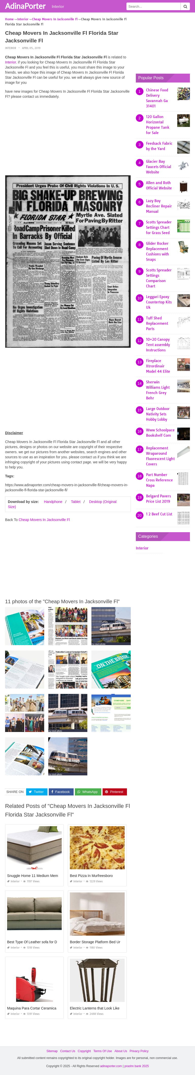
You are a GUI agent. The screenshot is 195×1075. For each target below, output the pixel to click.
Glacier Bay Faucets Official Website (158, 166)
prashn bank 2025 (136, 1066)
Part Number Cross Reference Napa (159, 480)
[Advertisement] (68, 138)
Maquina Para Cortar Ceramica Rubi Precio (41, 1008)
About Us (121, 1051)
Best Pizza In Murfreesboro (91, 876)
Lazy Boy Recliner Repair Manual (159, 206)
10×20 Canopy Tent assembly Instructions (158, 344)
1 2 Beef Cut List (159, 514)
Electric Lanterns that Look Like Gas (98, 1008)
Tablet (75, 502)
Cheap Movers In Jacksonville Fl (44, 520)
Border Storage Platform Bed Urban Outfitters (105, 942)
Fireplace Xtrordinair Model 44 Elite (158, 366)
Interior (58, 6)
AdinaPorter (25, 5)
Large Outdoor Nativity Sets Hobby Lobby (158, 414)
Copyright (84, 1051)
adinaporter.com (111, 1066)
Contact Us (67, 1051)
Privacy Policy (139, 1051)
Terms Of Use (102, 1051)
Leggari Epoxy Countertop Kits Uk (159, 302)
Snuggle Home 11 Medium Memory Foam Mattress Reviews (54, 876)
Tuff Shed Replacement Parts (157, 323)
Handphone (53, 502)
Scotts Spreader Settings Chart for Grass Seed (159, 227)
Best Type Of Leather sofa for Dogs (35, 942)
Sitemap (52, 1051)
